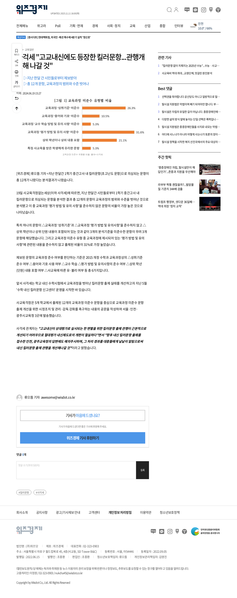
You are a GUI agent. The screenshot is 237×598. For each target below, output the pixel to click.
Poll (57, 26)
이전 (16, 98)
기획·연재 (76, 26)
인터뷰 (178, 26)
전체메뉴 (22, 26)
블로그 (187, 9)
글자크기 (16, 84)
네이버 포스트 (210, 9)
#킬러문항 (24, 492)
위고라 (41, 26)
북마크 (16, 52)
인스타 (203, 9)
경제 (95, 26)
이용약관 (145, 512)
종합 (162, 26)
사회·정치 (114, 26)
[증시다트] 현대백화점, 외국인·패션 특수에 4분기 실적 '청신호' (53, 37)
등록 (143, 470)
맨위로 (16, 108)
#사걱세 (40, 492)
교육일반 (29, 49)
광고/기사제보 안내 (68, 512)
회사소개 (22, 512)
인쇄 (16, 73)
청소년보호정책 (169, 512)
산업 (147, 26)
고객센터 (94, 512)
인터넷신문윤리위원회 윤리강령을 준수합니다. (205, 531)
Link (16, 63)
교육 (133, 26)
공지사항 (42, 512)
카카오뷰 (195, 9)
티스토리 (218, 9)
